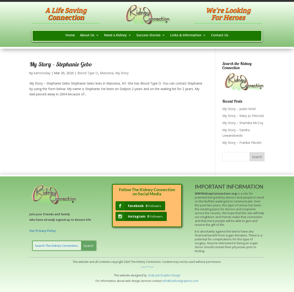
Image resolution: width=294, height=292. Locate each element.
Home (70, 35)
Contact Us (219, 35)
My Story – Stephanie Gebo (60, 65)
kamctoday (42, 73)
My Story (122, 73)
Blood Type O (87, 73)
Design (175, 275)
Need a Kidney (115, 35)
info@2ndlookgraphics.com (180, 281)
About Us (87, 35)
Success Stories (148, 35)
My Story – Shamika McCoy (242, 123)
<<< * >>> (147, 267)
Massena (106, 73)
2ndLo (151, 275)
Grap (163, 275)
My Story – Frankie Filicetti (241, 142)
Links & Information (185, 35)
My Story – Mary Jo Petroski (243, 115)
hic (169, 275)
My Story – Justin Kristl (239, 109)
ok (158, 275)
